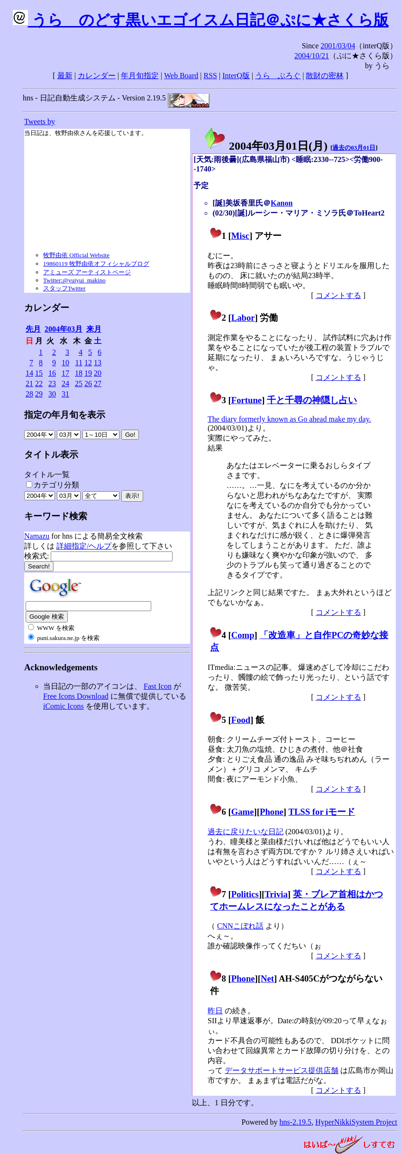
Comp (243, 635)
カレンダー (97, 76)
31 (65, 394)
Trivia (275, 894)
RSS (210, 76)
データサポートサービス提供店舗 (281, 1070)
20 (97, 373)
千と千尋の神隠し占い (312, 400)
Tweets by (39, 121)
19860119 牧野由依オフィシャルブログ (96, 263)
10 (65, 363)
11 (78, 363)
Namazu (36, 536)
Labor (243, 318)
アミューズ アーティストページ (87, 272)
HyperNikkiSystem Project (356, 1122)
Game (242, 812)
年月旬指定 (140, 76)
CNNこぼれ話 (240, 926)
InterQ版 (236, 76)
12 (88, 363)
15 (39, 373)
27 (97, 383)
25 (78, 383)
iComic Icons (63, 706)
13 (97, 363)
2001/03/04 (337, 46)
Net (267, 978)
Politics (245, 894)
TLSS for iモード (321, 812)
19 (88, 373)
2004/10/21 (311, 56)
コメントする (338, 295)
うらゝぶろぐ (278, 76)
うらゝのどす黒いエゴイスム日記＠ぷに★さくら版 (201, 19)
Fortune (246, 400)
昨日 (215, 1011)
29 (39, 394)
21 (29, 383)
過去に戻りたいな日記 (245, 832)
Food (241, 720)
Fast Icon (158, 686)
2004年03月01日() (265, 146)
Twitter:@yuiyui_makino (74, 280)
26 (88, 383)
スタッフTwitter (64, 288)
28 (29, 394)
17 (65, 373)
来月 (93, 329)
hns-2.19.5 (296, 1122)
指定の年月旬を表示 (64, 415)
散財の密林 (325, 76)
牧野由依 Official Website (76, 255)
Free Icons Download (76, 696)
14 (29, 373)
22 (39, 383)
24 (65, 383)
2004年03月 (63, 329)
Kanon (281, 203)
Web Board (181, 76)
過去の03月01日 (353, 147)
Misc (240, 236)
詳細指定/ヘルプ (83, 546)
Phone (271, 812)
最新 (65, 76)
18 (78, 373)
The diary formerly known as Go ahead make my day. (289, 419)
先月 (33, 329)
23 (52, 383)
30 (52, 394)
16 (52, 373)
